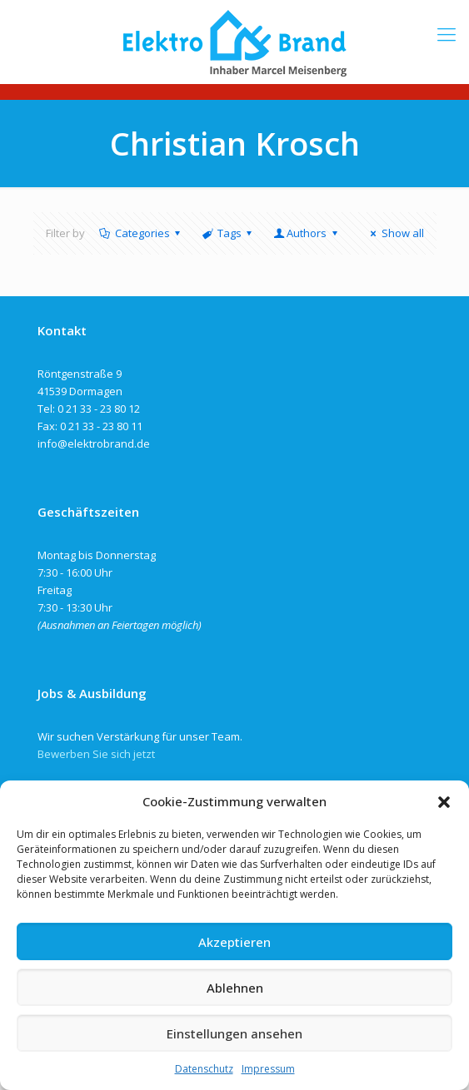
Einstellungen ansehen (234, 1033)
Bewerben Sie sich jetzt (96, 753)
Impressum (268, 1069)
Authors (307, 232)
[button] (444, 802)
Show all (394, 232)
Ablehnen (235, 987)
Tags (228, 232)
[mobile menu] (446, 33)
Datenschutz (204, 1069)
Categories (141, 232)
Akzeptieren (234, 942)
